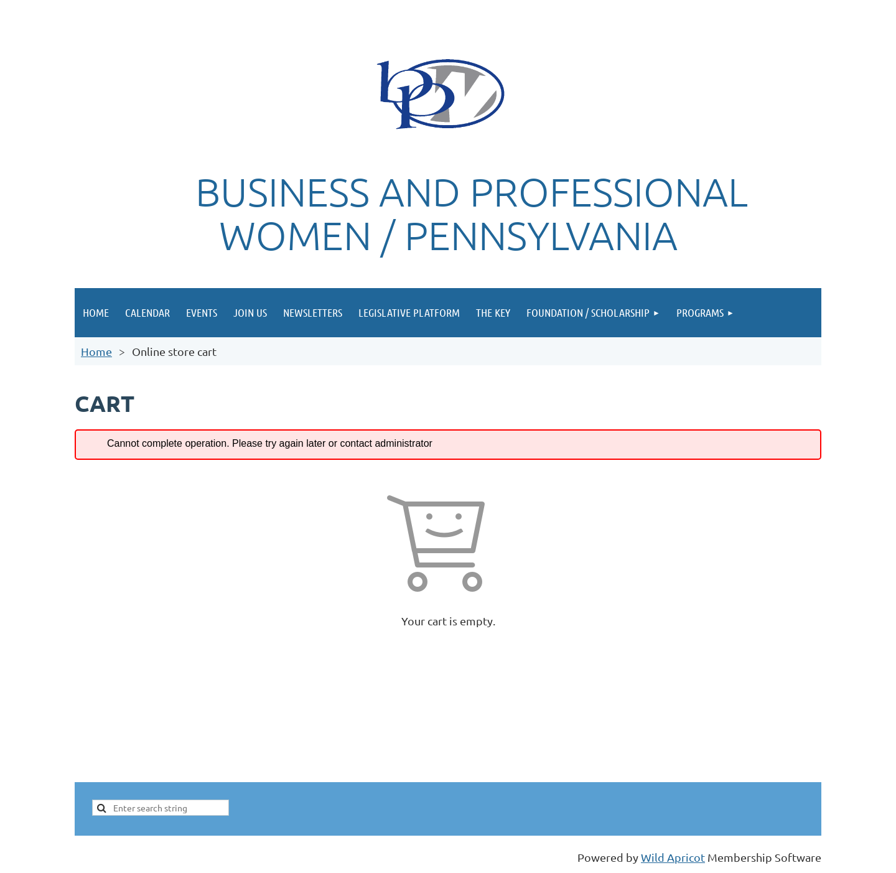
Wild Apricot (673, 857)
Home (96, 351)
